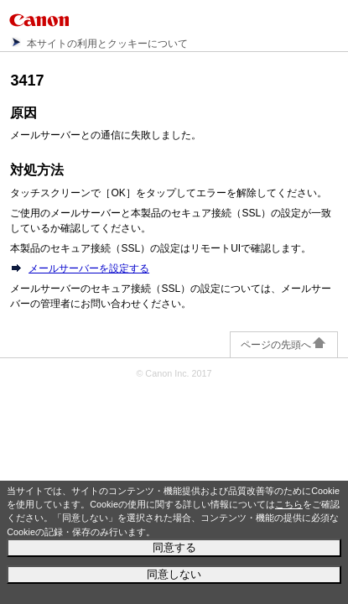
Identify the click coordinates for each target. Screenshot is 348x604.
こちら (289, 504)
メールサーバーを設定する (89, 268)
